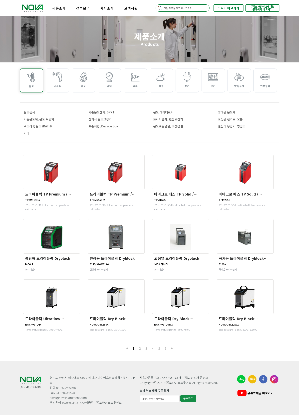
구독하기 (188, 398)
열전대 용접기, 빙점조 (231, 126)
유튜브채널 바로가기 (254, 392)
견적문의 (83, 8)
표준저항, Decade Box (103, 126)
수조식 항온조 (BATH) (38, 126)
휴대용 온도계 (226, 112)
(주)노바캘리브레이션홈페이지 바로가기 (262, 8)
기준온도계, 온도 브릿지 (39, 119)
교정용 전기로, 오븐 (230, 119)
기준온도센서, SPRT (101, 112)
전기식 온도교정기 (100, 119)
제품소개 (59, 8)
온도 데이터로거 (163, 112)
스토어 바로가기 (228, 8)
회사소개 (107, 8)
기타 (26, 133)
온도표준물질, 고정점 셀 (168, 126)
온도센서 (29, 112)
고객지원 (131, 8)
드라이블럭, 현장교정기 (168, 119)
